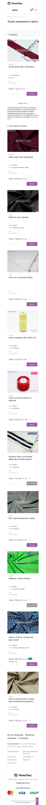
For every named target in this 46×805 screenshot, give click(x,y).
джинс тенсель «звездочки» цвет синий (21, 638)
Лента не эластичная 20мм (21, 277)
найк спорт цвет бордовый (21, 157)
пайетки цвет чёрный (18, 217)
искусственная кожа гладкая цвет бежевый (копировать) (21, 700)
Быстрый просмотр (24, 50)
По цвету (15, 17)
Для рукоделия (28, 757)
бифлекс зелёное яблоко (19, 578)
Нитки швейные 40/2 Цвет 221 (22, 337)
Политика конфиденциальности (23, 802)
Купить (32, 94)
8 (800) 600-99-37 (37, 3)
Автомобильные (13, 751)
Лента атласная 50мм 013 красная (20, 399)
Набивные (26, 760)
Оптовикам (12, 738)
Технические (11, 763)
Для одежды (11, 757)
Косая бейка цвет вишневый (21, 66)
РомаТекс (9, 17)
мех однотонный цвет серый (22, 518)
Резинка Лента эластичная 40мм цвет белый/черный (20, 457)
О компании (23, 738)
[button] (28, 88)
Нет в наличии (32, 483)
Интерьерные (12, 760)
